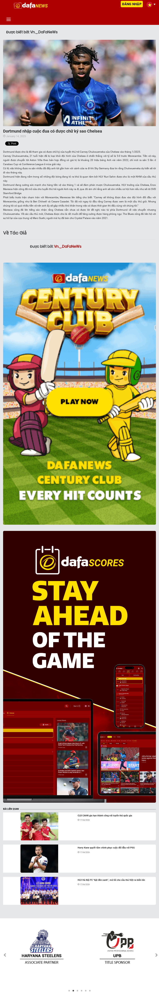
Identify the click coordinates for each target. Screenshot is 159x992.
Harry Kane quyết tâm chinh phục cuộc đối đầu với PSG (106, 847)
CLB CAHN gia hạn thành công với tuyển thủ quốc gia (105, 815)
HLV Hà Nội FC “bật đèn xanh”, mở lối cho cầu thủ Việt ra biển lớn (111, 880)
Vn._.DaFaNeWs (67, 246)
